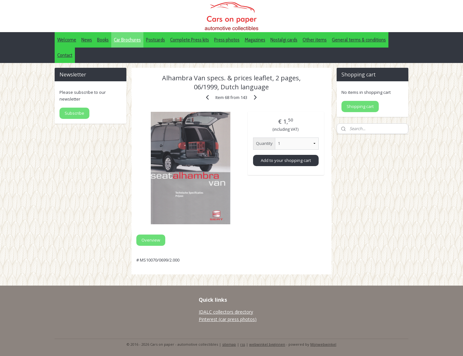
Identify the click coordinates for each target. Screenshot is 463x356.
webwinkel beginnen (267, 344)
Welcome (66, 40)
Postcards (155, 40)
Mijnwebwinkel (323, 344)
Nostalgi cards (283, 40)
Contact (64, 55)
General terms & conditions (359, 40)
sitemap (229, 344)
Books (103, 40)
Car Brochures (127, 40)
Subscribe (74, 113)
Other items (315, 40)
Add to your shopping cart (286, 160)
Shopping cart (360, 106)
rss (242, 344)
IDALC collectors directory (226, 312)
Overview (150, 240)
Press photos (227, 40)
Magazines (255, 40)
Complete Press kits (189, 40)
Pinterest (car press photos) (228, 319)
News (86, 40)
